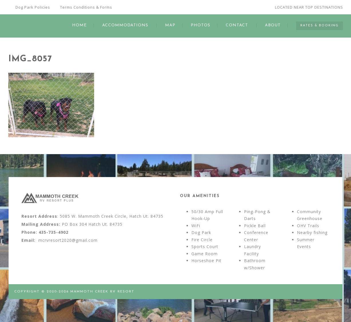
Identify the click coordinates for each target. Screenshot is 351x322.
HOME (79, 25)
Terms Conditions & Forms (86, 7)
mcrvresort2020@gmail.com (68, 240)
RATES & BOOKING (319, 25)
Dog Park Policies (32, 7)
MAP (170, 25)
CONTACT (237, 25)
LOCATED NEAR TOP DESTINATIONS (309, 7)
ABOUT (273, 25)
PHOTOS (200, 25)
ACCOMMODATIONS (125, 25)
